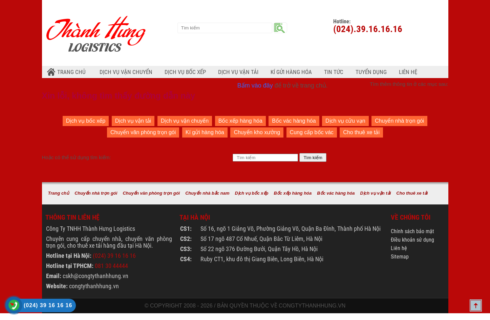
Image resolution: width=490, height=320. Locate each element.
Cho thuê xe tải (361, 132)
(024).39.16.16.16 (367, 29)
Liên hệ (408, 72)
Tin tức (333, 72)
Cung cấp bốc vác (312, 132)
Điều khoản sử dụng (412, 240)
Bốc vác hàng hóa (294, 121)
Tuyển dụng (371, 72)
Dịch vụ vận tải (133, 121)
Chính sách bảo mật (412, 231)
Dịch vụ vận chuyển (185, 121)
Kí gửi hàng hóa (205, 132)
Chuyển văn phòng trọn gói (143, 132)
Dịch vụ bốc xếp (86, 121)
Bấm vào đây (255, 85)
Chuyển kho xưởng (257, 132)
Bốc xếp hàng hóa (240, 121)
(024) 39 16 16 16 (114, 255)
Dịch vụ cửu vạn (345, 121)
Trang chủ (71, 72)
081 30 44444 (111, 265)
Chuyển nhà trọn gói (399, 121)
